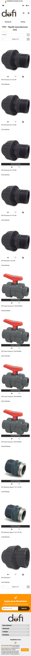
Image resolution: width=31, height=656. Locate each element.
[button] (27, 5)
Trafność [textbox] (4, 34)
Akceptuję (24, 649)
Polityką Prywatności (7, 646)
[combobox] (15, 34)
